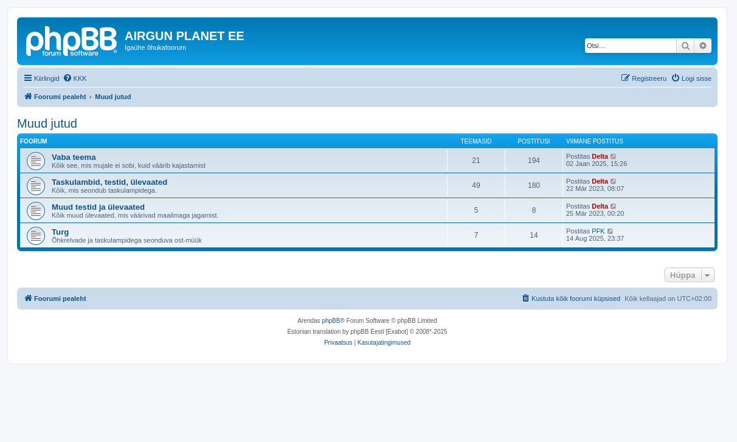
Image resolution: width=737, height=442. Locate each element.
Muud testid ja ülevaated (98, 207)
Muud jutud (47, 123)
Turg (60, 232)
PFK (598, 231)
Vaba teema (74, 157)
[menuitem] (75, 78)
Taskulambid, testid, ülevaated (109, 182)
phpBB (331, 320)
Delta (600, 156)
